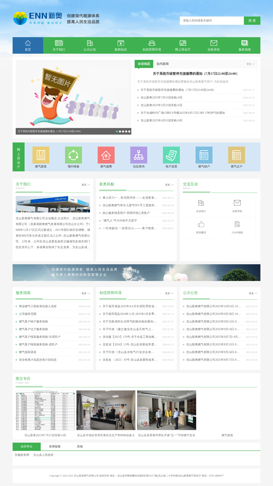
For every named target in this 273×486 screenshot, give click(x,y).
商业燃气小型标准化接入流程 (38, 306)
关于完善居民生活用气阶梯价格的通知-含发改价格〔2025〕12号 (130, 322)
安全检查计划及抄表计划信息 (38, 359)
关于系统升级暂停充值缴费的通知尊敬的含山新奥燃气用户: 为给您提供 (182, 81)
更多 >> (251, 64)
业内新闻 (162, 63)
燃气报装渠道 (27, 352)
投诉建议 (201, 227)
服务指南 (245, 45)
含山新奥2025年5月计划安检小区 (162, 105)
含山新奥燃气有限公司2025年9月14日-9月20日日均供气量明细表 (213, 330)
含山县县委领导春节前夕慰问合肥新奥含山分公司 (129, 131)
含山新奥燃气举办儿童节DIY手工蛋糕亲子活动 (130, 206)
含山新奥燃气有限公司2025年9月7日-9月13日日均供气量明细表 (213, 338)
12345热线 (237, 227)
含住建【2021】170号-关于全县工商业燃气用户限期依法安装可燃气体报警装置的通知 (130, 338)
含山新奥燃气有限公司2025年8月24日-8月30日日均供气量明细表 (213, 353)
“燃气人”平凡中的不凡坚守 (120, 220)
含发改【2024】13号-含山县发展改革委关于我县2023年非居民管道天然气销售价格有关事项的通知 (130, 345)
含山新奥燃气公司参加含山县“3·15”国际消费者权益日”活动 (126, 131)
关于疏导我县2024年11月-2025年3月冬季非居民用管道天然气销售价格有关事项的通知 (130, 315)
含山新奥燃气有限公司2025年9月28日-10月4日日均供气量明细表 (213, 315)
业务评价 (214, 45)
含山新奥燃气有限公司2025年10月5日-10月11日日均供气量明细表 (213, 307)
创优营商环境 (151, 45)
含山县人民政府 (43, 454)
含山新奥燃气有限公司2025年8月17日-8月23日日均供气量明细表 (213, 361)
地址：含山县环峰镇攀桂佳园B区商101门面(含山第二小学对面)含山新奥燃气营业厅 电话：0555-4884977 (167, 475)
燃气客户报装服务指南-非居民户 (40, 336)
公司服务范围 (27, 313)
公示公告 (90, 45)
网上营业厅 (183, 45)
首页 (28, 45)
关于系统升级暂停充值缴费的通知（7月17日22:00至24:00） (50, 131)
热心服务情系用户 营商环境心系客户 (126, 213)
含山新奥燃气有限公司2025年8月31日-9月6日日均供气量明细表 (213, 345)
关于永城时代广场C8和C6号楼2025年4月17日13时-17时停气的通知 (183, 112)
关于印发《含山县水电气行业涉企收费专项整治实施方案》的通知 (130, 353)
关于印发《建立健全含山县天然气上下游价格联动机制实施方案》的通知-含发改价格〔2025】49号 (130, 330)
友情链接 (55, 446)
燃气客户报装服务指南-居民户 (38, 344)
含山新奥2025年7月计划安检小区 (120, 131)
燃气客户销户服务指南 (33, 321)
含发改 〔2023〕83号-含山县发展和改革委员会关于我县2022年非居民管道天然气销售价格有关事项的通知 (130, 361)
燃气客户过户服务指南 (33, 329)
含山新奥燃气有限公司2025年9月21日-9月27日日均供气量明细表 (213, 322)
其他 (80, 446)
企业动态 (144, 65)
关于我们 (59, 45)
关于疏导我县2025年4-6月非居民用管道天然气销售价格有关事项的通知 (130, 307)
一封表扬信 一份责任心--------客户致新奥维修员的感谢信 (130, 229)
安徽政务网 (22, 454)
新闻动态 (121, 45)
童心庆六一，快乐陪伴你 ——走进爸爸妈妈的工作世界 (123, 131)
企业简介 (201, 206)
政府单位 (26, 446)
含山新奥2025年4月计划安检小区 (162, 120)
